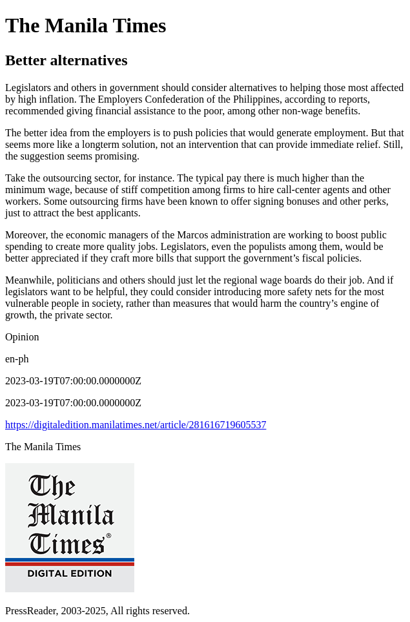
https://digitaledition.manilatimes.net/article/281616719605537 (135, 424)
